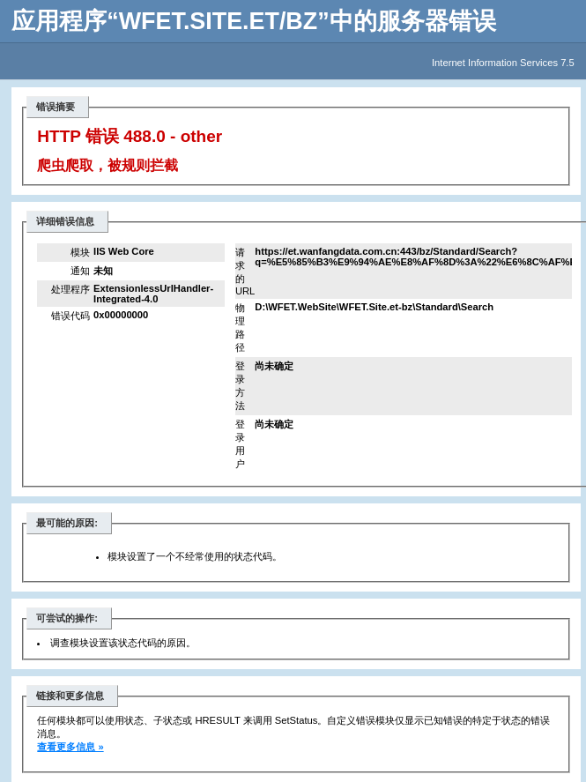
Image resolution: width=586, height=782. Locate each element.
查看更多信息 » (70, 746)
